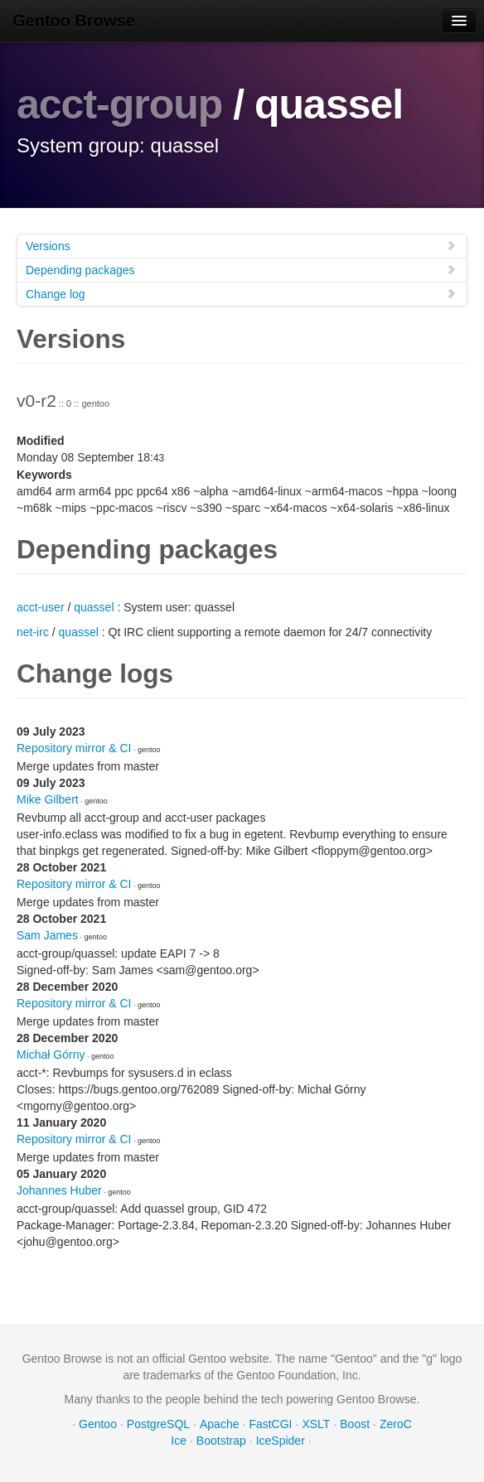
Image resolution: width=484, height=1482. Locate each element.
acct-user (41, 607)
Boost (355, 1424)
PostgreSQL (158, 1424)
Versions (241, 246)
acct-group (119, 104)
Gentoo (98, 1424)
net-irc (33, 632)
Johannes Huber (59, 1190)
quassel (94, 607)
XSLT (316, 1424)
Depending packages (241, 270)
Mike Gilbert (48, 799)
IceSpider (280, 1440)
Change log (241, 294)
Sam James (47, 935)
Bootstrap (221, 1440)
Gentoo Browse (73, 21)
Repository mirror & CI (74, 748)
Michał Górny (51, 1054)
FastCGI (270, 1424)
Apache (219, 1424)
